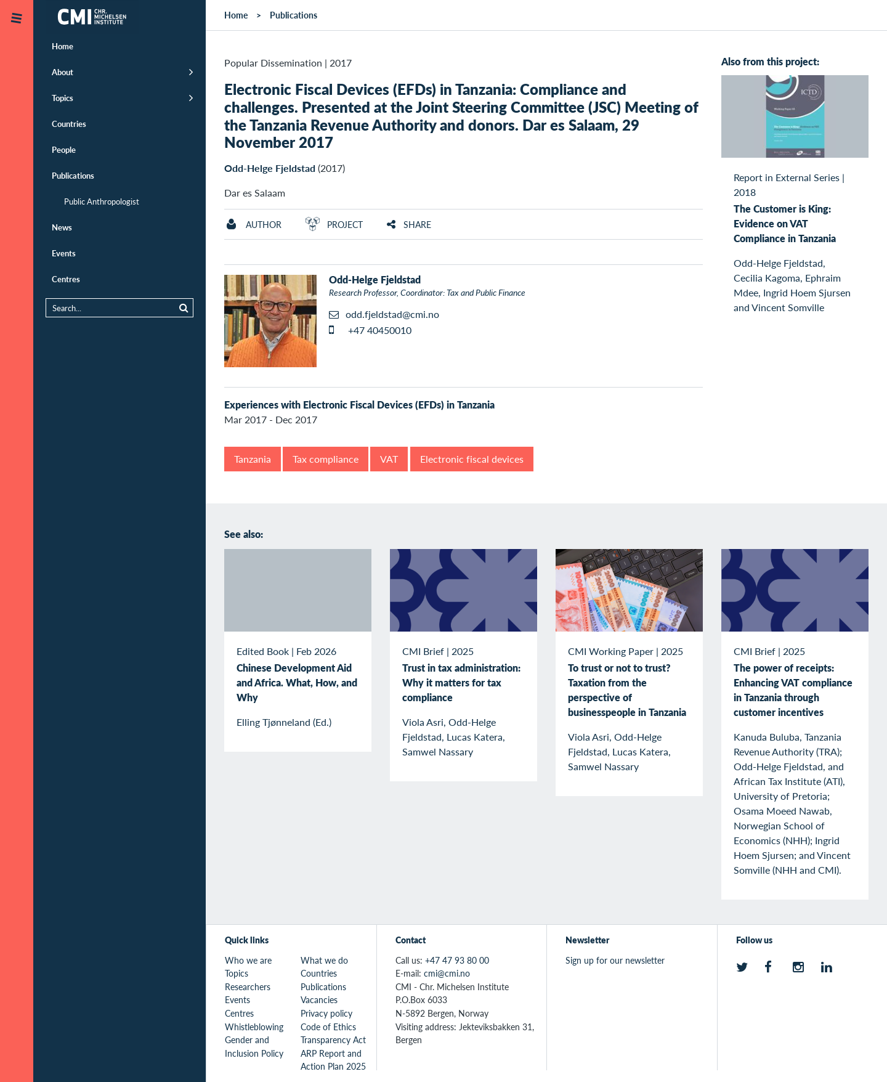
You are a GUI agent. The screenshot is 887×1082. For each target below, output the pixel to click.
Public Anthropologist (101, 201)
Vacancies (319, 999)
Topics (62, 98)
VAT (389, 459)
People (64, 149)
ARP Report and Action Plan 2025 (333, 1060)
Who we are (248, 960)
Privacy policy (326, 1013)
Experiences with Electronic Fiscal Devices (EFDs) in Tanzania (359, 404)
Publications (73, 175)
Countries (69, 123)
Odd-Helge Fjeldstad (269, 168)
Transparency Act (333, 1039)
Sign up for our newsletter (615, 960)
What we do (324, 960)
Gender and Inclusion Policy (254, 1046)
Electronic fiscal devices (472, 459)
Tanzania (252, 459)
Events (64, 253)
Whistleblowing (254, 1026)
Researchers (247, 986)
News (62, 227)
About (62, 72)
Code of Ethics (328, 1026)
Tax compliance (325, 459)
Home (62, 46)
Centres (66, 279)
